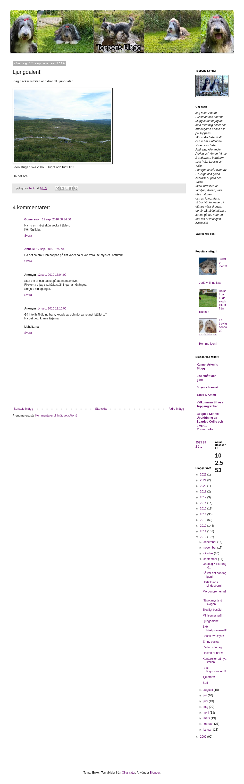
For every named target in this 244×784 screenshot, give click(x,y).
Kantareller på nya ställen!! (214, 660)
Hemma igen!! (208, 343)
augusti (208, 690)
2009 (203, 736)
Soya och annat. (208, 387)
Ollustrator (128, 772)
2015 (203, 508)
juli (205, 695)
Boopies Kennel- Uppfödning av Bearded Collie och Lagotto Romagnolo (210, 421)
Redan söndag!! (213, 647)
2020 (203, 486)
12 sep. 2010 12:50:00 (50, 249)
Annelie (29, 249)
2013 (203, 520)
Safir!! (206, 682)
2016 (203, 503)
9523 (198, 442)
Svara (28, 235)
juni (206, 701)
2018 (203, 491)
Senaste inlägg (23, 408)
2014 (203, 514)
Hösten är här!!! (213, 653)
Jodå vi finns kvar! (210, 282)
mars (207, 718)
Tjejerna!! (209, 677)
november (210, 547)
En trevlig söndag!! (223, 325)
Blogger (155, 772)
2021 (203, 480)
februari (208, 724)
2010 (203, 537)
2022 (203, 474)
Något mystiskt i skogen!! (213, 602)
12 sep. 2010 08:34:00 (56, 219)
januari (208, 729)
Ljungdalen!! (211, 621)
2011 (203, 531)
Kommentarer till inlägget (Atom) (56, 415)
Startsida (101, 408)
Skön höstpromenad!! (215, 628)
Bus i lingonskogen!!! (214, 669)
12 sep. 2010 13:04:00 (51, 274)
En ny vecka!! (211, 641)
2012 (203, 525)
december (210, 542)
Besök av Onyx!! (213, 636)
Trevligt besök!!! (213, 609)
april (206, 712)
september (210, 559)
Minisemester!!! (212, 615)
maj (206, 707)
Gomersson (32, 219)
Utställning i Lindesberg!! (212, 584)
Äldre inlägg (176, 408)
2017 (203, 497)
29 (204, 442)
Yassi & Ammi (206, 395)
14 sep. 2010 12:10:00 (51, 308)
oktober (208, 553)
